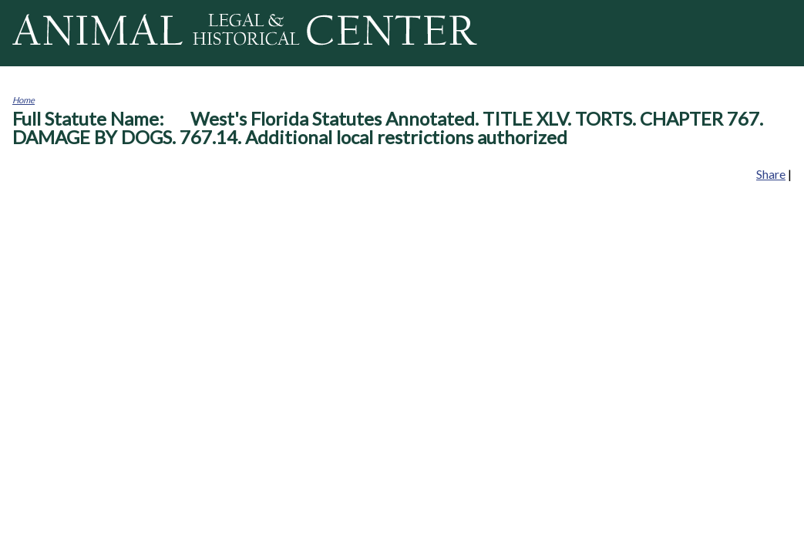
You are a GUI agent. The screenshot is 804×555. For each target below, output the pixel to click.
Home (23, 100)
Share (770, 173)
